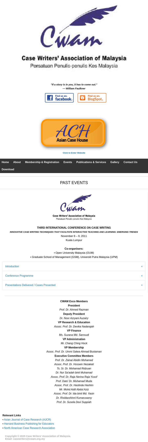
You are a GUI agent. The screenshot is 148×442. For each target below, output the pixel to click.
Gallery (114, 162)
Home (5, 162)
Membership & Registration (42, 162)
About (17, 162)
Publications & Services (91, 162)
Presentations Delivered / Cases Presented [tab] (30, 285)
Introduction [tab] (12, 266)
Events (67, 162)
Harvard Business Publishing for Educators (28, 423)
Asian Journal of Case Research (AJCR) (27, 419)
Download (8, 169)
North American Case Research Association (29, 428)
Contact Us (130, 162)
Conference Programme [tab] (19, 275)
